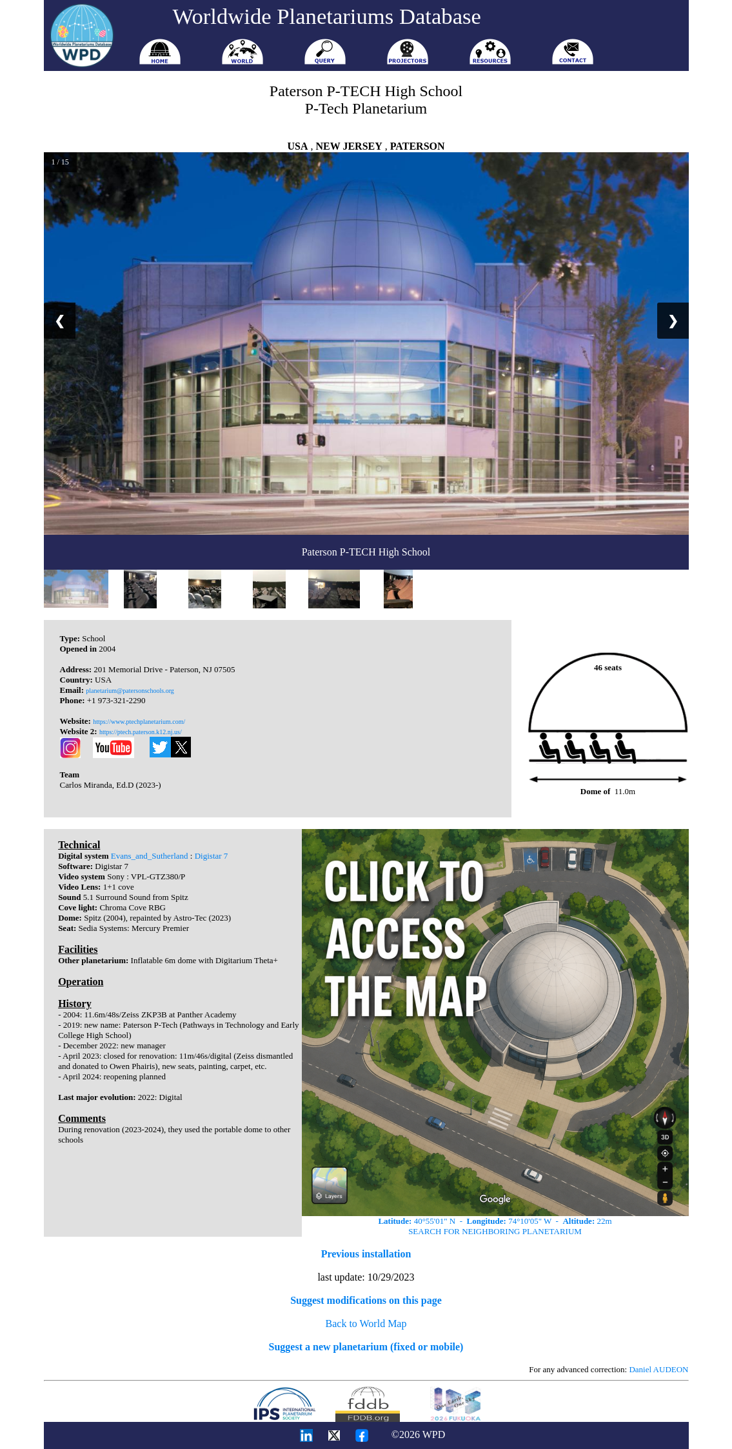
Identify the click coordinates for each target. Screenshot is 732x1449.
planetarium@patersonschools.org (130, 690)
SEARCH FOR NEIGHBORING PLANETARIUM (495, 1231)
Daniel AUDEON (658, 1369)
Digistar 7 (211, 856)
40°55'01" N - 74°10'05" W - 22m (494, 1221)
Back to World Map (366, 1323)
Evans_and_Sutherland (149, 856)
